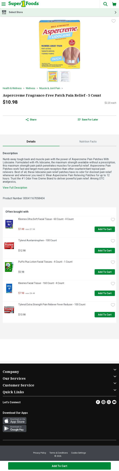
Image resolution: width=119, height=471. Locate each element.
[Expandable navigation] (3, 4)
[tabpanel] (59, 235)
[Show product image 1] (52, 76)
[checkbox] (113, 21)
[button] (105, 4)
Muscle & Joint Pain (49, 88)
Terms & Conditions (58, 453)
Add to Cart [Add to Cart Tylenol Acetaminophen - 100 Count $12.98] (105, 250)
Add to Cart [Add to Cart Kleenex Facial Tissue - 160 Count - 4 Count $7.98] (105, 293)
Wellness (30, 88)
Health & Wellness (12, 88)
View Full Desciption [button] (15, 187)
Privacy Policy (39, 453)
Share (31, 119)
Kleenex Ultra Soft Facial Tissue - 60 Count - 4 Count (46, 219)
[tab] (31, 141)
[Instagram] (109, 403)
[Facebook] (98, 403)
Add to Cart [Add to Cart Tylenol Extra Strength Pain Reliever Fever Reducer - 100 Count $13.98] (105, 314)
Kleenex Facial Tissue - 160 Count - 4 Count (41, 283)
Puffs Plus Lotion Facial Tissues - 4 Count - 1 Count (45, 261)
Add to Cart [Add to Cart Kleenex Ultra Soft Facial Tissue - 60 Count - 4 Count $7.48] (105, 229)
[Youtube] (114, 403)
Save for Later (88, 119)
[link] (88, 119)
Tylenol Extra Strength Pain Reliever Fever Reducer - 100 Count (51, 304)
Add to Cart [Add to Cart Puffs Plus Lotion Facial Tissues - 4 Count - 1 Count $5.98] (105, 272)
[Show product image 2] (65, 76)
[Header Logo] (23, 4)
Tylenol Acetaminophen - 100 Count (37, 240)
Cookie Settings (78, 453)
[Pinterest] (103, 403)
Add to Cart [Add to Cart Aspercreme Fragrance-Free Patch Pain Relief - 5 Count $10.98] (59, 466)
